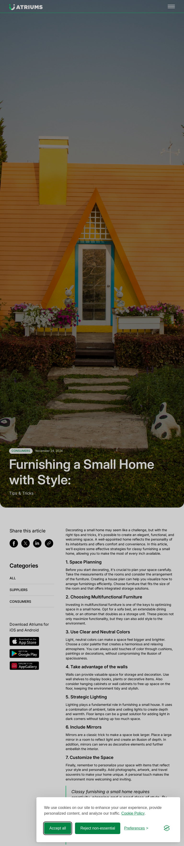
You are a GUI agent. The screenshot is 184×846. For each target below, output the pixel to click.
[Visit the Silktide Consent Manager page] (166, 828)
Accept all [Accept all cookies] (57, 828)
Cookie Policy (133, 813)
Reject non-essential (97, 828)
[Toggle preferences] (136, 828)
